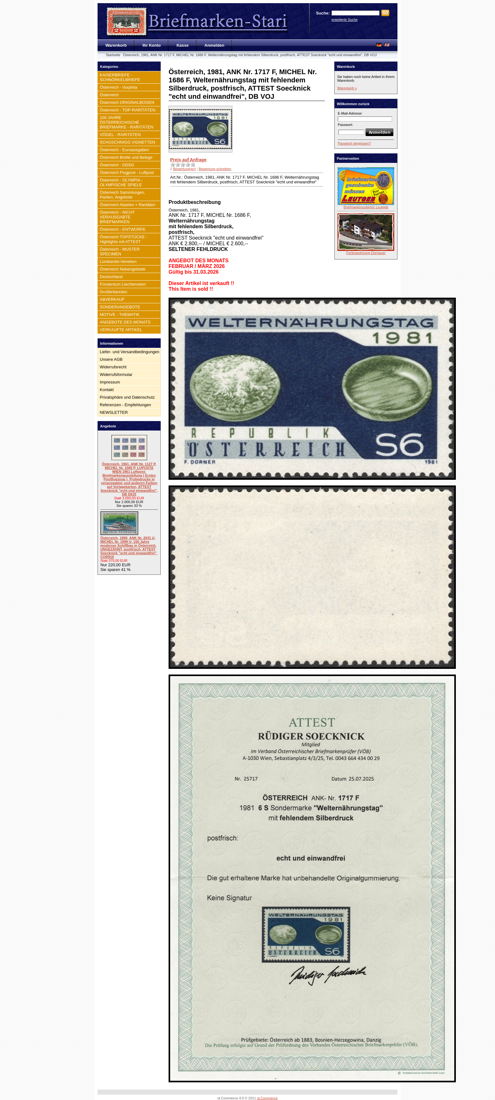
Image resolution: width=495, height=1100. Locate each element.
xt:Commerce (267, 1098)
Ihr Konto (151, 45)
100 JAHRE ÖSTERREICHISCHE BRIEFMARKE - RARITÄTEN (126, 122)
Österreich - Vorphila (118, 87)
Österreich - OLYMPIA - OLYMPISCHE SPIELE (121, 182)
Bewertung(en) (184, 169)
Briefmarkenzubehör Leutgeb (365, 207)
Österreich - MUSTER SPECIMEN (120, 251)
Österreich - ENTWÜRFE (123, 229)
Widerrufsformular (116, 374)
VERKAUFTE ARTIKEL (121, 329)
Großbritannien (113, 291)
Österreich (109, 94)
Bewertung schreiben (215, 169)
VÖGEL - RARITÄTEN (120, 134)
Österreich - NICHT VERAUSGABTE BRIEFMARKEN (117, 217)
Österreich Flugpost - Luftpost (127, 172)
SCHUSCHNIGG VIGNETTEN (127, 142)
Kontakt (107, 389)
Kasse (182, 45)
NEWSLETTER (114, 412)
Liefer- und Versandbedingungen (129, 351)
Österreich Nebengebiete (123, 269)
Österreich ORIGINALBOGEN (127, 102)
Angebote (108, 426)
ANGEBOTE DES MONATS (125, 322)
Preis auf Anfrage (188, 159)
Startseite (113, 55)
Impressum (110, 382)
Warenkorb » (347, 88)
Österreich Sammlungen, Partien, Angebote (122, 194)
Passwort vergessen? (354, 143)
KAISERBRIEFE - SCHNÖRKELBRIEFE (120, 77)
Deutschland (111, 276)
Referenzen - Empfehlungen (125, 404)
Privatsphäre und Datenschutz (127, 397)
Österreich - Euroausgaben (124, 149)
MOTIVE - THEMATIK (120, 314)
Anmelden (214, 45)
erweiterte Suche (344, 19)
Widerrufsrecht (113, 367)
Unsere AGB (111, 359)
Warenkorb (116, 45)
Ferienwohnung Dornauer (366, 253)
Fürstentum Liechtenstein (123, 284)
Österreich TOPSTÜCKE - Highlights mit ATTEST (123, 239)
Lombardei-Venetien (118, 261)
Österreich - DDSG (117, 165)
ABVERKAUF (112, 299)
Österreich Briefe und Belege (126, 157)
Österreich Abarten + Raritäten (127, 204)
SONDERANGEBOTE (120, 307)
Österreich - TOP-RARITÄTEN (127, 110)
